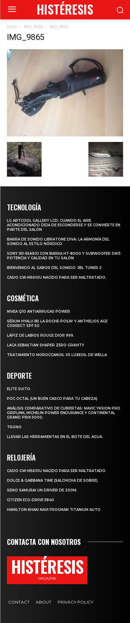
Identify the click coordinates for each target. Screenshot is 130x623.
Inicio (12, 27)
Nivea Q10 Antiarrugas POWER (38, 311)
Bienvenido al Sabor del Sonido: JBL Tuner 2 (54, 268)
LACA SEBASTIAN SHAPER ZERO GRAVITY (45, 345)
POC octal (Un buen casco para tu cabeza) (52, 398)
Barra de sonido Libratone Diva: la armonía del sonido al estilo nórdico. (58, 241)
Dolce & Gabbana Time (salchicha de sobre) (52, 480)
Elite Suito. (19, 389)
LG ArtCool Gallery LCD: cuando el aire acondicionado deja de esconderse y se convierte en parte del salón (63, 225)
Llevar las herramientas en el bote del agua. (55, 437)
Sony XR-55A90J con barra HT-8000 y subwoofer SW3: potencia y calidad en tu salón (64, 255)
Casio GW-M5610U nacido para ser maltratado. (56, 277)
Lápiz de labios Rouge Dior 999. (40, 335)
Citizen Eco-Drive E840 (30, 500)
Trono (14, 427)
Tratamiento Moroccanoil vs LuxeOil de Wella (57, 355)
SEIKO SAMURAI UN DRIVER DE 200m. (42, 490)
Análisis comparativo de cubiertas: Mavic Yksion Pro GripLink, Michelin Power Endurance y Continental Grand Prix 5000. (63, 413)
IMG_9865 (33, 27)
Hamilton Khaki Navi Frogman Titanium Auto (54, 509)
